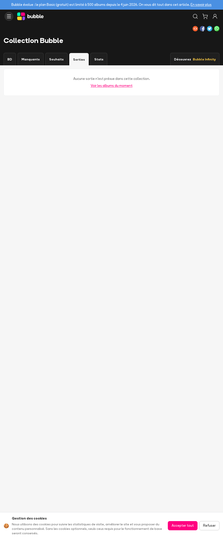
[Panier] (205, 16)
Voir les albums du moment (112, 85)
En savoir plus (201, 4)
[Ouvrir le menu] (8, 16)
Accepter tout (183, 525)
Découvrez (195, 59)
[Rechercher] (195, 16)
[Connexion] (214, 16)
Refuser (209, 525)
